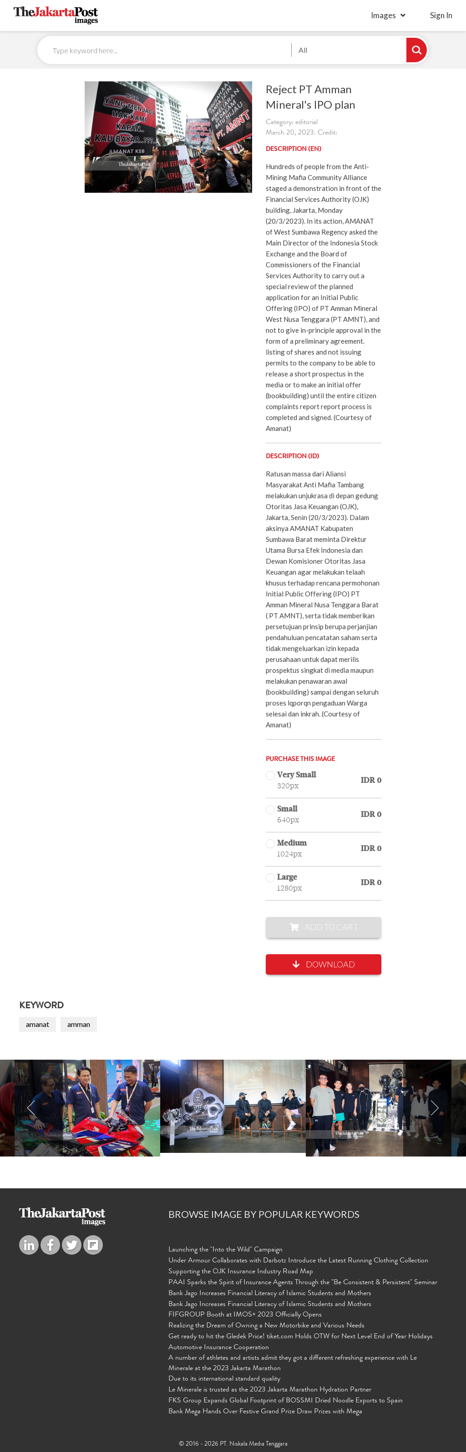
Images (383, 15)
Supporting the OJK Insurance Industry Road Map (240, 1272)
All (303, 49)
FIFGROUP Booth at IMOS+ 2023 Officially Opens (245, 1315)
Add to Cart (323, 927)
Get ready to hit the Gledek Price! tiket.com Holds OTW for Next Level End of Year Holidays (300, 1337)
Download (324, 964)
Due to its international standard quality (224, 1379)
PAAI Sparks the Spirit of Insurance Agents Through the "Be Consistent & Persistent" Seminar (302, 1283)
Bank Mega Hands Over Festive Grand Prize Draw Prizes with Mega (265, 1412)
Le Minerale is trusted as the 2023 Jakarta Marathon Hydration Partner (269, 1390)
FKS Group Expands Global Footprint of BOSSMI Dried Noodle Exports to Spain (285, 1401)
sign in (441, 15)
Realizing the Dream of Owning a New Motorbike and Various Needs (266, 1326)
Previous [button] (31, 1108)
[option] (233, 1106)
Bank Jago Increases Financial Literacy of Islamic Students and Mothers (269, 1293)
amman (78, 1024)
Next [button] (434, 1108)
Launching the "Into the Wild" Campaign (225, 1250)
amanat (37, 1024)
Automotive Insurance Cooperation (218, 1348)
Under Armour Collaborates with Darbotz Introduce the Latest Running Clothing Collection (298, 1261)
